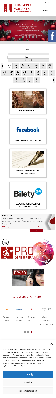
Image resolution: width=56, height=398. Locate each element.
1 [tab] (20, 37)
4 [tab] (29, 37)
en (48, 3)
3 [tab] (26, 37)
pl (45, 3)
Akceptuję (28, 374)
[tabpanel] (28, 30)
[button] (51, 343)
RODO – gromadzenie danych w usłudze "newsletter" (20, 227)
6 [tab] (36, 37)
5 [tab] (33, 37)
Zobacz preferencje (28, 390)
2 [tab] (23, 37)
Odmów (28, 382)
